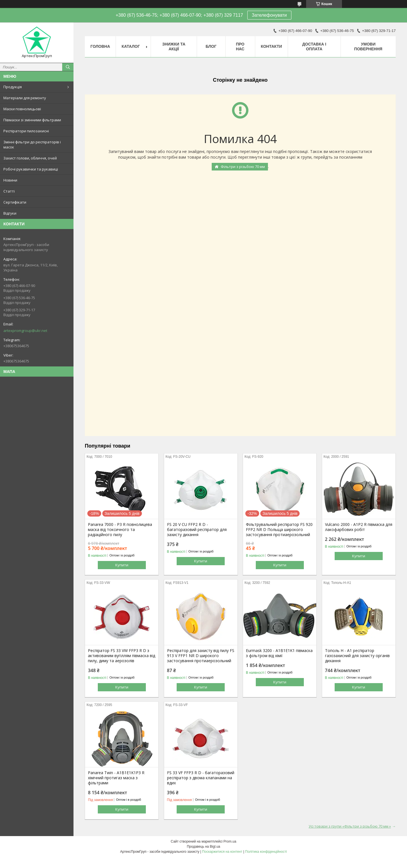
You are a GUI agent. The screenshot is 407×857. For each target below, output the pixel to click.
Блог (211, 46)
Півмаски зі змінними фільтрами (32, 119)
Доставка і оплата (314, 46)
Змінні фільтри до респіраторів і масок (32, 144)
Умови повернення (368, 46)
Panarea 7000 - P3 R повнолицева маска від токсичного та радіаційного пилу (120, 529)
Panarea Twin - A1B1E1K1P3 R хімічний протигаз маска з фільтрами (116, 777)
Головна (100, 46)
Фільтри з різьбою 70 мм (243, 166)
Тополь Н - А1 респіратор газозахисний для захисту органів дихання (357, 655)
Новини (10, 180)
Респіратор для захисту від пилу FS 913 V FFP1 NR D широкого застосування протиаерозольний (200, 655)
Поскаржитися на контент (222, 852)
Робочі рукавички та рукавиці (30, 169)
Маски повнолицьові (22, 108)
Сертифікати (14, 202)
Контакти (271, 46)
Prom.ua (230, 841)
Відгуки (9, 213)
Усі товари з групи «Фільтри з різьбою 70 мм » (350, 826)
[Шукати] (67, 67)
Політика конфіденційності (266, 852)
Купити (121, 564)
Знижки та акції (173, 46)
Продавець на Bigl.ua (203, 847)
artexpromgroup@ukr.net (25, 330)
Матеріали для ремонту (24, 97)
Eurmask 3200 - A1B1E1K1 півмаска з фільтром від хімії (279, 653)
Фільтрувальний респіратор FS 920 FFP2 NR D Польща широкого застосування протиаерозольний (279, 529)
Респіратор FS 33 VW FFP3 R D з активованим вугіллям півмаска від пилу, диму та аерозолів (121, 655)
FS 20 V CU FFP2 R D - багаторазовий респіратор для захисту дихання (197, 529)
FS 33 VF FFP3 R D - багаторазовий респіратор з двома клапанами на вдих (200, 777)
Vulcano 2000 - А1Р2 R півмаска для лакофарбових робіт (358, 527)
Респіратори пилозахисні (26, 130)
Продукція (12, 86)
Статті (9, 191)
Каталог (131, 46)
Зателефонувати (269, 15)
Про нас (240, 46)
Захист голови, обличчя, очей (30, 158)
